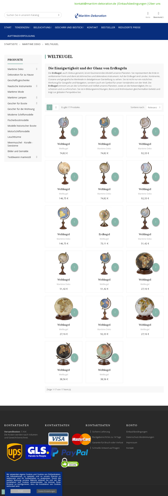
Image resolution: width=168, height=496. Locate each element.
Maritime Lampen (17, 97)
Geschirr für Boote (17, 103)
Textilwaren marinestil (19, 157)
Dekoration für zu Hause (21, 74)
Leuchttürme (14, 136)
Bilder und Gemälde (18, 151)
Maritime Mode (16, 91)
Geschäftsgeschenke (19, 80)
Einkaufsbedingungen (132, 3)
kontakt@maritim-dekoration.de (95, 3)
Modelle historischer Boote (22, 125)
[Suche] (33, 15)
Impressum (131, 442)
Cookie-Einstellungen (46, 491)
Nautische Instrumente (20, 86)
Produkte (15, 59)
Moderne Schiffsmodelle (20, 114)
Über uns (154, 3)
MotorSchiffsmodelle (19, 131)
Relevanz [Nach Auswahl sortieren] (155, 107)
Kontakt (130, 447)
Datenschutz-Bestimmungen (140, 437)
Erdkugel (104, 234)
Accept (20, 491)
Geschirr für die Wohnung (21, 109)
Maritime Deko (15, 69)
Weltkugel (63, 144)
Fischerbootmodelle (18, 120)
